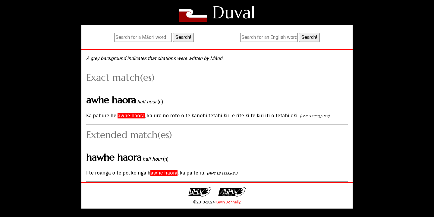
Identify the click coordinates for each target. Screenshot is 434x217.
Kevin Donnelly (227, 202)
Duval (233, 12)
